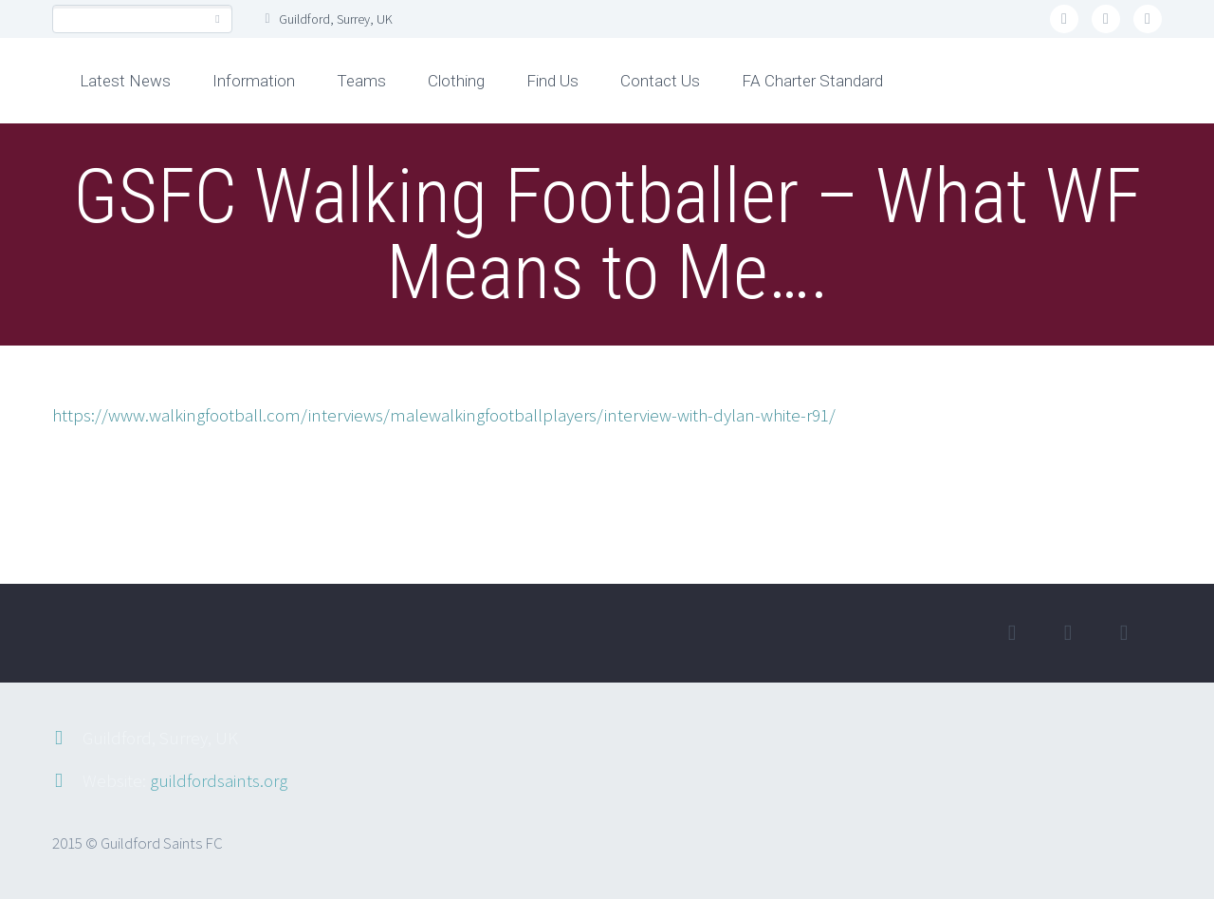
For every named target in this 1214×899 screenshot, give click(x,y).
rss (1147, 19)
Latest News (125, 80)
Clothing (456, 80)
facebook (1106, 19)
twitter (1064, 19)
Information (253, 80)
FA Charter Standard (812, 80)
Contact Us (660, 80)
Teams (361, 80)
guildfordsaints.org (218, 780)
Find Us (552, 80)
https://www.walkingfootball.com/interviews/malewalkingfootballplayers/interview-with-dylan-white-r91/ (444, 414)
